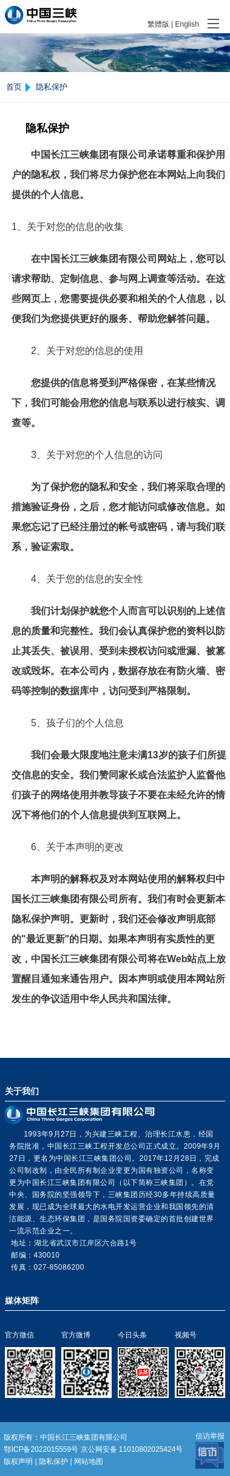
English (186, 24)
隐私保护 (51, 86)
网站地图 (88, 1461)
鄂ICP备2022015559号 (41, 1449)
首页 (14, 86)
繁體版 (158, 24)
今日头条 (132, 1335)
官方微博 (75, 1335)
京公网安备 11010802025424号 (132, 1449)
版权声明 (18, 1461)
